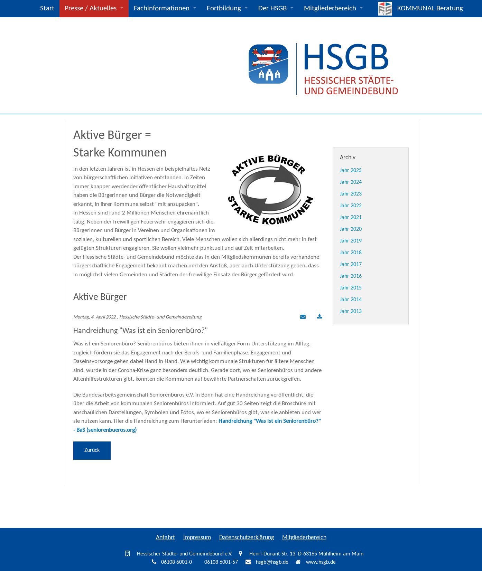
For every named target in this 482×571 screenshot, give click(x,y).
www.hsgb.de (321, 562)
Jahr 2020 (351, 229)
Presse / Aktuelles (91, 8)
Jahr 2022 (351, 206)
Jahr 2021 (351, 217)
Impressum (197, 537)
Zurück (92, 450)
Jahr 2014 (351, 300)
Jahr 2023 (351, 194)
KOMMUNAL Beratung (430, 8)
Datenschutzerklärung (246, 537)
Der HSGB (272, 8)
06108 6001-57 (221, 562)
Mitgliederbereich (330, 8)
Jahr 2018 (351, 253)
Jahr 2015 (351, 288)
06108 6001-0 (176, 562)
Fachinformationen (161, 8)
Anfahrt (165, 537)
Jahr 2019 (351, 241)
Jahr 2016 (351, 276)
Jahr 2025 (351, 170)
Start (47, 8)
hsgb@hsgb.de (272, 562)
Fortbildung (224, 8)
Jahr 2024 (351, 182)
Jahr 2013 (351, 311)
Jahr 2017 (351, 264)
